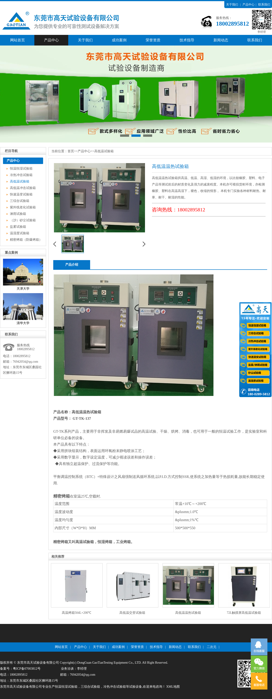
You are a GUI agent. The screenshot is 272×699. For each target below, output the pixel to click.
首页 (71, 151)
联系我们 (264, 4)
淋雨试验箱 (18, 214)
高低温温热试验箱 (86, 412)
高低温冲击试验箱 (23, 188)
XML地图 (173, 686)
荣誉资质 (153, 40)
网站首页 (17, 40)
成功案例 (119, 40)
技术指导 (187, 40)
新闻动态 (220, 40)
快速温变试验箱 (21, 194)
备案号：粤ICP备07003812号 (20, 668)
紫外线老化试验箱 (23, 207)
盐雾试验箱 (18, 226)
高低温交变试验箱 (132, 612)
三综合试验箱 (19, 201)
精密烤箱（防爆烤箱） (26, 239)
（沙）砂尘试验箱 (23, 220)
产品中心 (248, 4)
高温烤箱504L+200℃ (76, 612)
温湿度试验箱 (19, 233)
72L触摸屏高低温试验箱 (244, 612)
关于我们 (232, 4)
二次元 (211, 647)
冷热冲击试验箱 (21, 175)
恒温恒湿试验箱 (21, 168)
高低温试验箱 (19, 181)
